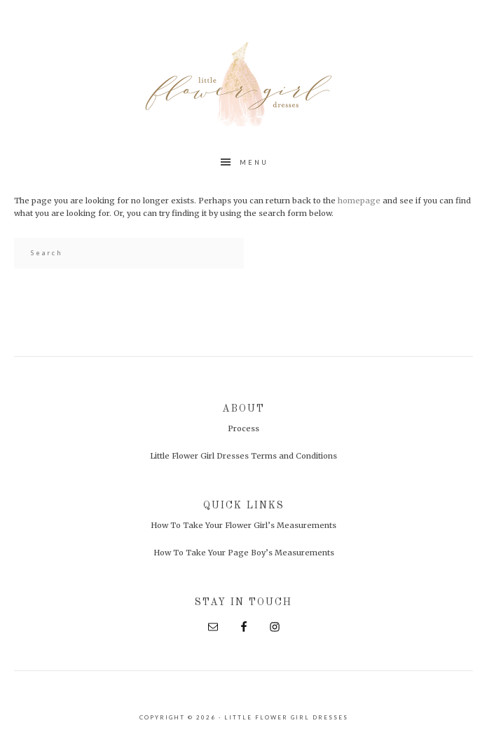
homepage (359, 200)
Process (243, 428)
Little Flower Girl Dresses (244, 84)
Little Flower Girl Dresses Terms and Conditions (243, 456)
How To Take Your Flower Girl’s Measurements (243, 525)
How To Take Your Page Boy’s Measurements (243, 552)
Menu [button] (254, 162)
